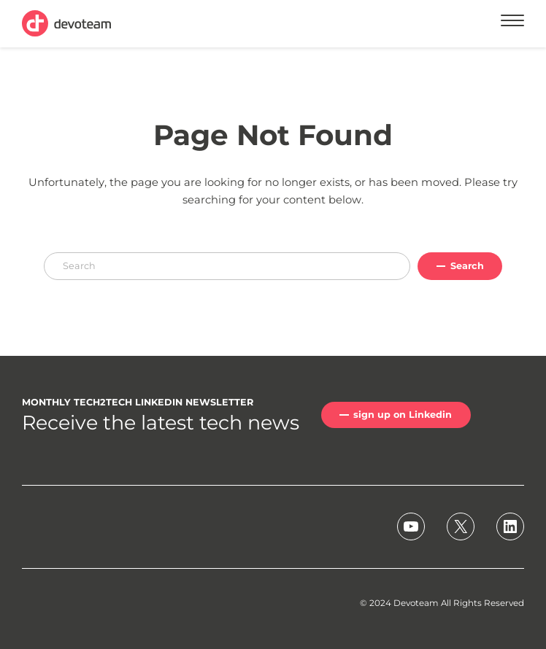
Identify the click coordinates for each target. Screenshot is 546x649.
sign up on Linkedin (402, 414)
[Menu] (512, 23)
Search (467, 265)
